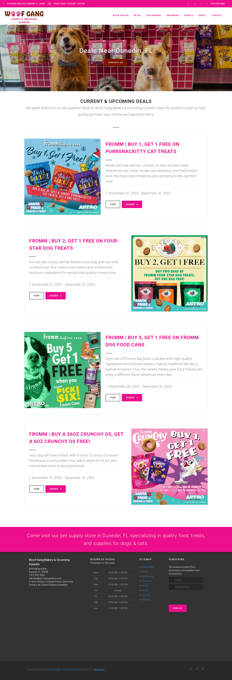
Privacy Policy (54, 669)
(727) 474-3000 (37, 575)
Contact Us (115, 62)
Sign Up (177, 608)
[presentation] (186, 595)
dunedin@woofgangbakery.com (45, 578)
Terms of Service (71, 669)
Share (132, 204)
